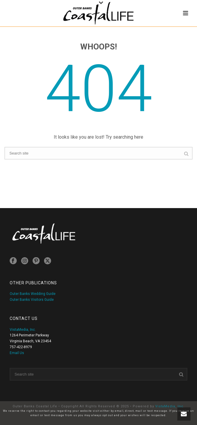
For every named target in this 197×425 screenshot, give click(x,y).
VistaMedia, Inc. (23, 330)
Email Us (17, 353)
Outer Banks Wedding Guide (32, 294)
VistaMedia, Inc (169, 406)
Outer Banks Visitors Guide (32, 300)
